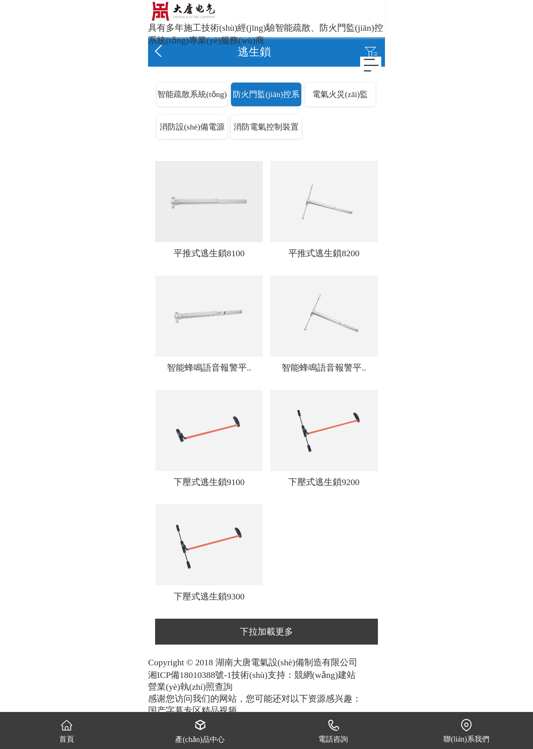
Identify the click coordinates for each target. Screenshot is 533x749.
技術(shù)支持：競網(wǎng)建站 (293, 675)
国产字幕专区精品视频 (192, 710)
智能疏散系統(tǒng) (192, 94)
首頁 (67, 730)
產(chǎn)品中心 (199, 730)
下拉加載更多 (266, 631)
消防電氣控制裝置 (266, 126)
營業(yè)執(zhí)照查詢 (190, 687)
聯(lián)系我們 (466, 730)
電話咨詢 (333, 730)
